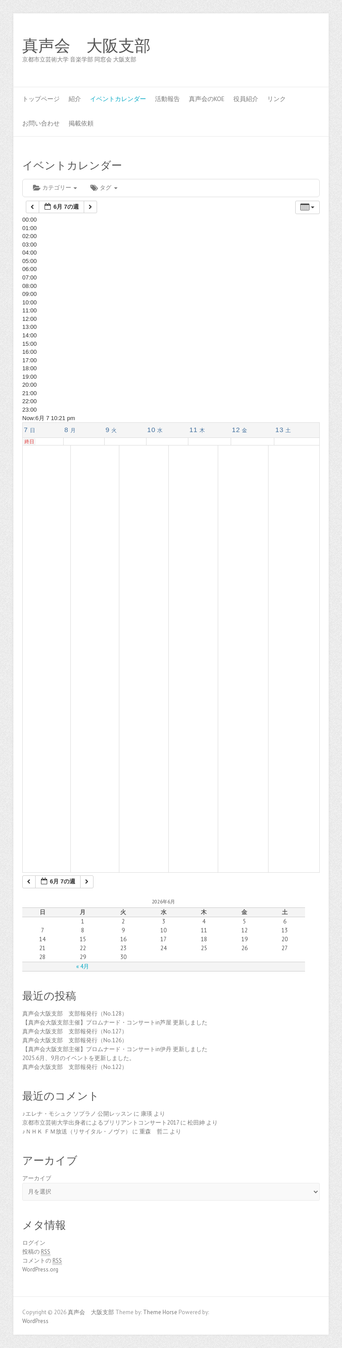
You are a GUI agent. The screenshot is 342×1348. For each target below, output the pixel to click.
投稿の (36, 1252)
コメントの (42, 1261)
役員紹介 (245, 99)
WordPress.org (40, 1269)
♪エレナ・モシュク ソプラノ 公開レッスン (77, 1113)
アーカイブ (36, 1178)
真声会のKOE (206, 99)
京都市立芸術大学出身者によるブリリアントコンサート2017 (100, 1122)
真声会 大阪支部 (86, 46)
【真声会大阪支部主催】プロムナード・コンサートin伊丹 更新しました (115, 1049)
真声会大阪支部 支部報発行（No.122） (74, 1067)
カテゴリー (55, 187)
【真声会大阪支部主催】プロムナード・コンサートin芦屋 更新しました (115, 1022)
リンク (276, 99)
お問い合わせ (41, 123)
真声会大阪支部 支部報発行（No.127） (74, 1031)
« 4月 (82, 966)
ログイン (33, 1243)
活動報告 (167, 99)
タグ (103, 187)
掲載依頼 (81, 123)
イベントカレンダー (118, 99)
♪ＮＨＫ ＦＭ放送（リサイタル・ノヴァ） (76, 1131)
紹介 (75, 99)
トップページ (41, 99)
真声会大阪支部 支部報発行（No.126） (74, 1040)
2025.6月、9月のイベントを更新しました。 (78, 1058)
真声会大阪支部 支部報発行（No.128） (74, 1013)
